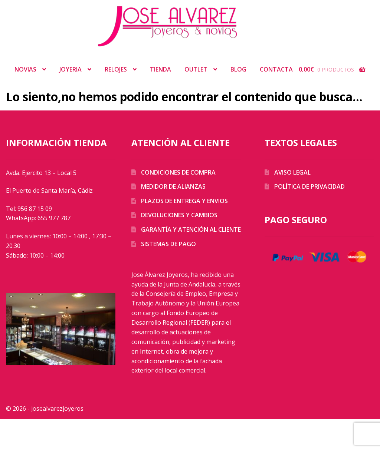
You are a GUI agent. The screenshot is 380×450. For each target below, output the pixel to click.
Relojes (116, 69)
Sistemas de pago (168, 244)
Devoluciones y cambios (179, 215)
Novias (25, 69)
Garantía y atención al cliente (191, 229)
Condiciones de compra (178, 172)
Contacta (276, 69)
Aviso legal (292, 172)
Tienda (160, 69)
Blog (238, 69)
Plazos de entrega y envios (184, 201)
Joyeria (70, 69)
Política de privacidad (309, 186)
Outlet (195, 69)
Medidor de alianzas (173, 186)
